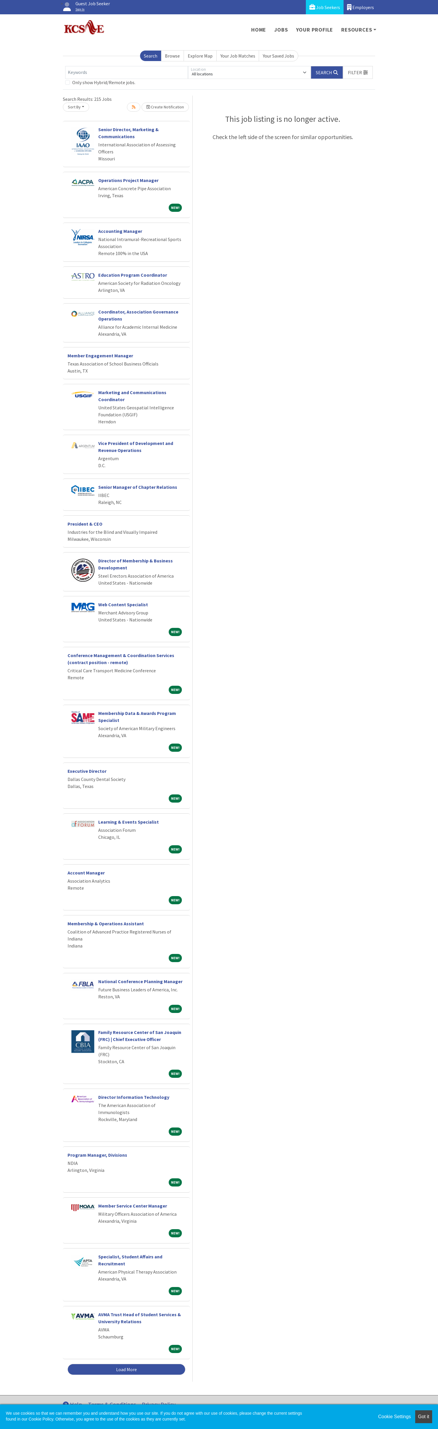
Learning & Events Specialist (128, 822)
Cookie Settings (394, 1416)
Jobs (281, 29)
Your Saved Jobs (278, 56)
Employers (360, 7)
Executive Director (87, 771)
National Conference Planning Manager (140, 981)
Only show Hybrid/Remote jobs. (103, 82)
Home (258, 29)
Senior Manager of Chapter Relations (137, 487)
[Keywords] (126, 72)
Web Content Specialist (123, 604)
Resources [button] (356, 29)
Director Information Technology (133, 1097)
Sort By (74, 107)
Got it (423, 1416)
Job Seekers (324, 7)
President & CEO (85, 524)
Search (150, 56)
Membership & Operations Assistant (106, 923)
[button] (358, 72)
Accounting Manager (120, 231)
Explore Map (200, 56)
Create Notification (165, 107)
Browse (172, 56)
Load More (126, 1369)
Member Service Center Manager (132, 1206)
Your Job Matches (237, 56)
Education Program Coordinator (132, 275)
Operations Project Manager (128, 180)
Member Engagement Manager (100, 355)
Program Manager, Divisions (97, 1155)
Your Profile (314, 29)
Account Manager (86, 873)
